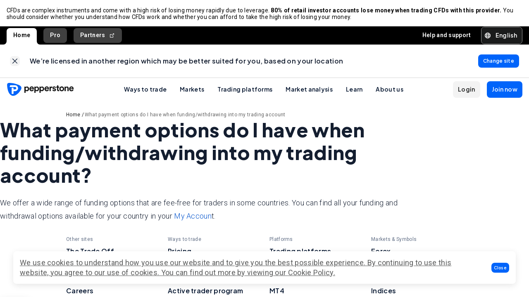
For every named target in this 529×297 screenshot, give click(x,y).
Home (21, 35)
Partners (97, 35)
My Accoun (193, 216)
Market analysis (309, 89)
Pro (55, 35)
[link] (15, 61)
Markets (192, 89)
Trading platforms (244, 89)
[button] (500, 268)
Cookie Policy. (311, 272)
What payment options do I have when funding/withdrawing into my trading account (185, 115)
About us (389, 89)
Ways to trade (145, 89)
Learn (354, 89)
